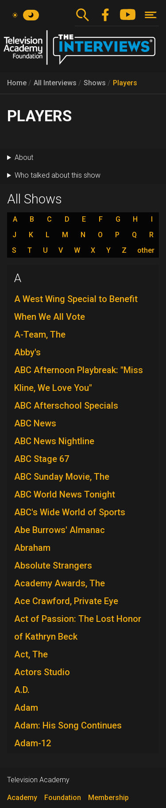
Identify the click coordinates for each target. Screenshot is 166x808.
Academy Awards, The (59, 583)
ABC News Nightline (54, 441)
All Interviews (55, 83)
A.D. (22, 690)
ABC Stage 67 (41, 459)
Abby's (27, 352)
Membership (108, 797)
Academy (22, 797)
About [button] (24, 157)
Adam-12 (32, 743)
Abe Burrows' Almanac (59, 530)
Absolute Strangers (53, 565)
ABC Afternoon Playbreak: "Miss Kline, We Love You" (78, 379)
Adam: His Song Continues (68, 725)
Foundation (62, 797)
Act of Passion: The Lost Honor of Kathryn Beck (77, 627)
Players (125, 83)
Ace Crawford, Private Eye (66, 601)
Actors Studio (42, 672)
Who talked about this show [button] (57, 175)
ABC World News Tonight (64, 494)
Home (17, 83)
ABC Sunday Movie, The (61, 476)
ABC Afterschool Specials (66, 405)
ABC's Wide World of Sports (69, 512)
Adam (26, 707)
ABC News (35, 423)
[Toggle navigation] (151, 15)
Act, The (31, 654)
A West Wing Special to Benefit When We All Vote (76, 308)
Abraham (32, 547)
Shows (95, 83)
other (145, 250)
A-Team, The (40, 334)
